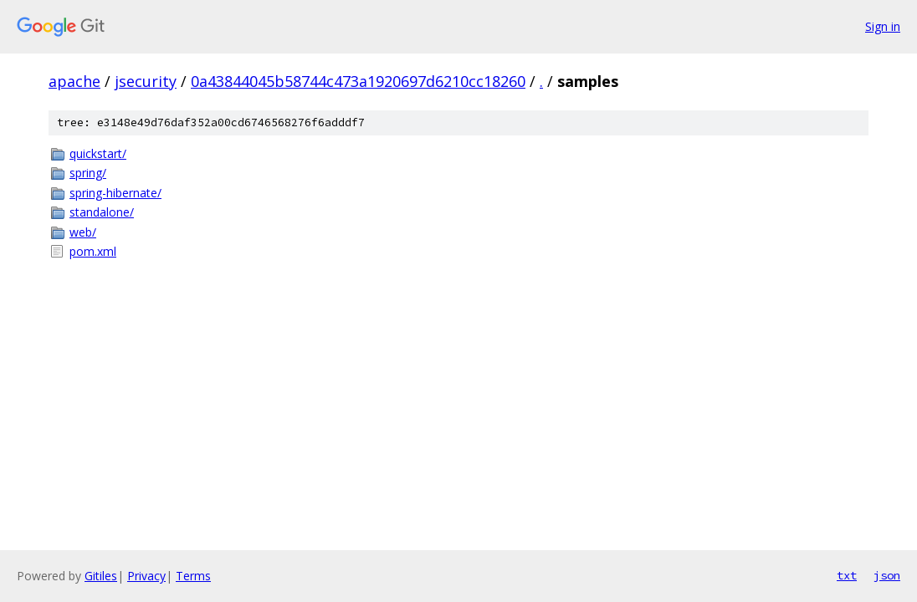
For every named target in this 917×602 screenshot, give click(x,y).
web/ (82, 232)
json (886, 575)
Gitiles (101, 576)
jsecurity (146, 81)
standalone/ (101, 212)
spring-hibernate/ (115, 193)
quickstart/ (97, 153)
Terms (193, 576)
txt (847, 575)
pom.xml (92, 251)
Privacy (146, 576)
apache (74, 81)
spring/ (87, 173)
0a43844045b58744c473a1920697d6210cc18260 (358, 81)
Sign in (882, 26)
